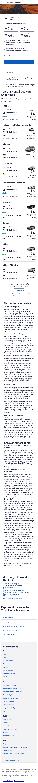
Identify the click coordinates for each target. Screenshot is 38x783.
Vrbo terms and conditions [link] (10, 729)
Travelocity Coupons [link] (8, 704)
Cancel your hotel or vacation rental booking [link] (15, 747)
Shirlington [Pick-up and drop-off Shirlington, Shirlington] (12, 19)
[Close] (35, 766)
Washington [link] (10, 2)
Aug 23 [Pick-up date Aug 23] (10, 30)
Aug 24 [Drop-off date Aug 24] (26, 30)
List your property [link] (8, 660)
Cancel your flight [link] (8, 750)
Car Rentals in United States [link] (10, 698)
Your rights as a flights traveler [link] (11, 760)
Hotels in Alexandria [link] (8, 623)
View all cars (19, 290)
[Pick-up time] (11, 35)
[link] (19, 584)
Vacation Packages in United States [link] (12, 691)
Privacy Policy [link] (7, 719)
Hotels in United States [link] (9, 685)
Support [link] (5, 744)
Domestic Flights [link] (7, 695)
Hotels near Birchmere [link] (9, 638)
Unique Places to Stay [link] (9, 708)
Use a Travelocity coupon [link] (10, 757)
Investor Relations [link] (8, 670)
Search (19, 62)
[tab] (8, 617)
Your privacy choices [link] (8, 735)
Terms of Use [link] (6, 726)
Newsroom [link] (6, 667)
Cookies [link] (5, 722)
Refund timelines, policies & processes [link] (13, 753)
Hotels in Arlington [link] (8, 634)
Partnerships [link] (6, 664)
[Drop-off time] (27, 35)
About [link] (4, 654)
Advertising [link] (6, 677)
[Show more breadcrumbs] (3, 2)
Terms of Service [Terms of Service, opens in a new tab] (19, 781)
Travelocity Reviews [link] (8, 701)
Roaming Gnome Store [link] (9, 673)
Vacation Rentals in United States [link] (12, 688)
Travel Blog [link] (6, 711)
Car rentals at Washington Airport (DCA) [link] (14, 626)
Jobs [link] (4, 657)
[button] (19, 56)
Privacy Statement (8, 781)
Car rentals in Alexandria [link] (9, 630)
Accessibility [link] (6, 732)
